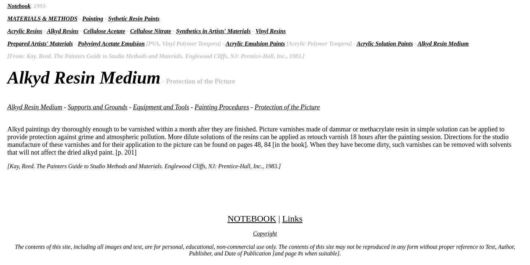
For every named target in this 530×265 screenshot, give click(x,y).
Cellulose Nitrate (150, 31)
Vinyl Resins (270, 31)
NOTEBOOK (251, 218)
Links (292, 218)
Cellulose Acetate (105, 31)
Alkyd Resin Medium (443, 43)
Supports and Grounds (97, 107)
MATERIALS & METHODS (42, 18)
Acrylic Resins (24, 31)
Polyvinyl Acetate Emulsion (111, 43)
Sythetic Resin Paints (134, 18)
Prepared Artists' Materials (40, 43)
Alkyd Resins (62, 31)
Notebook (19, 6)
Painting (92, 18)
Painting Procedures (222, 107)
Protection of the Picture (287, 107)
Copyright (265, 233)
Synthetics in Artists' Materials (213, 31)
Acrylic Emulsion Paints (255, 43)
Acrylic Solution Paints (385, 43)
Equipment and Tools (161, 107)
